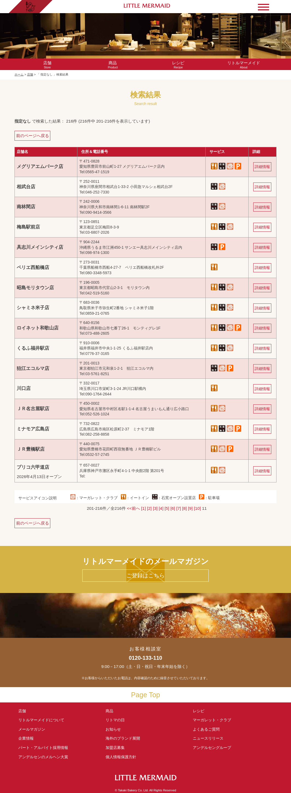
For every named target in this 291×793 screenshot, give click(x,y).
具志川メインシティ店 (40, 247)
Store (47, 64)
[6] (172, 508)
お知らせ (113, 729)
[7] (178, 508)
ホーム (19, 74)
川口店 (24, 388)
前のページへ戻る (32, 135)
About (243, 64)
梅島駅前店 (28, 227)
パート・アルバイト (43, 747)
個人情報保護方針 (121, 757)
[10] (197, 508)
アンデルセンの (43, 757)
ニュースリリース (208, 738)
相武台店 (26, 186)
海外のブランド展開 (123, 738)
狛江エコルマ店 (33, 368)
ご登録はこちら (145, 575)
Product (113, 64)
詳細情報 (262, 166)
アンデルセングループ (214, 747)
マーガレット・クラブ (212, 720)
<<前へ (133, 508)
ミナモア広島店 (33, 429)
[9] (190, 508)
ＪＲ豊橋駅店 (31, 449)
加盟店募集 (117, 747)
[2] (149, 508)
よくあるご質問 (206, 729)
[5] (167, 508)
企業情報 (26, 738)
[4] (161, 508)
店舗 (30, 74)
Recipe (178, 64)
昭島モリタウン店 (35, 287)
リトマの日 (115, 720)
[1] (143, 508)
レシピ (200, 711)
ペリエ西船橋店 (33, 267)
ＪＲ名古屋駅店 (33, 408)
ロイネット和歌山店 (38, 328)
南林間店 (26, 206)
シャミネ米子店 (33, 307)
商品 (109, 711)
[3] (155, 508)
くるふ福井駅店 (33, 348)
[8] (184, 508)
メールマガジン (31, 729)
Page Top (145, 695)
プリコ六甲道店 (33, 467)
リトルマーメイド (41, 720)
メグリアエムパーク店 (40, 166)
